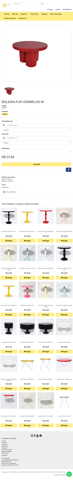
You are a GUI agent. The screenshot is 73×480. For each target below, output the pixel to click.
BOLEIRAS (4, 114)
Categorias (4, 444)
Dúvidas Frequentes (10, 18)
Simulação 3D (22, 18)
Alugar (36, 164)
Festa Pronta (5, 446)
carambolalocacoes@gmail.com (11, 459)
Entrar (57, 9)
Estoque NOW (66, 475)
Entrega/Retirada (7, 121)
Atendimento (5, 458)
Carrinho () (67, 9)
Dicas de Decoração (56, 14)
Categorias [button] (24, 14)
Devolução (5, 134)
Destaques (45, 14)
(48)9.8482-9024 (7, 461)
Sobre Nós (15, 14)
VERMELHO (5, 187)
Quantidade (5, 148)
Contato (50, 9)
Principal (6, 14)
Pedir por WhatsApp (9, 192)
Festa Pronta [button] (35, 14)
